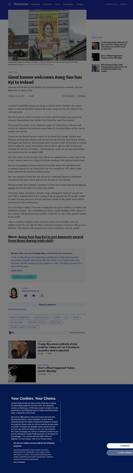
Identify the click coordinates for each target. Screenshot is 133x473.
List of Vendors (19, 462)
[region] (66, 428)
